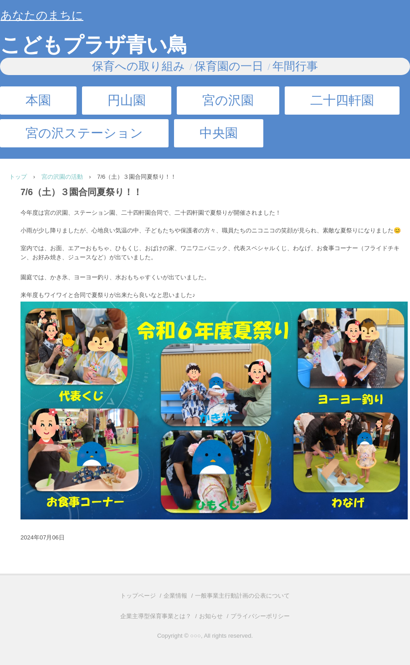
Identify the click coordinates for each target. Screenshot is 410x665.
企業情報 (175, 595)
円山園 (127, 100)
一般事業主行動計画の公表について (242, 595)
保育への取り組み (138, 66)
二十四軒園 (342, 100)
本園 (38, 100)
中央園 (219, 133)
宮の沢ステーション (84, 133)
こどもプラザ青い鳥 (94, 45)
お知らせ (211, 616)
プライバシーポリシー (260, 616)
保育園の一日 (229, 66)
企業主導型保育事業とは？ (155, 616)
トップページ (138, 595)
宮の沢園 (228, 100)
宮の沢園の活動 (62, 176)
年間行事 (295, 66)
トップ (18, 176)
